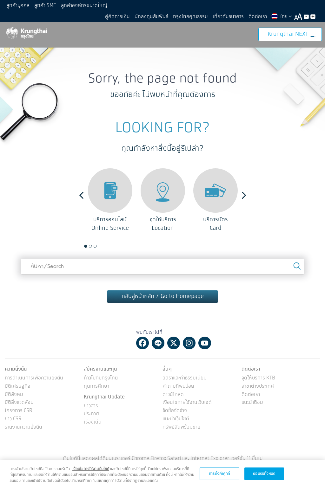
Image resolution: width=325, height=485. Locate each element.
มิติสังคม (14, 394)
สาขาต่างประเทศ (258, 386)
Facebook (142, 343)
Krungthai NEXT (291, 34)
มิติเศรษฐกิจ (17, 386)
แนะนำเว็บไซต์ (175, 419)
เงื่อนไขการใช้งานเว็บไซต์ (187, 402)
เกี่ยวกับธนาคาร (228, 16)
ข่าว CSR (13, 419)
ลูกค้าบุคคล (18, 5)
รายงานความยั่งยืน (23, 427)
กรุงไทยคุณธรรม (190, 16)
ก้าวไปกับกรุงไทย (101, 378)
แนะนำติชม (252, 402)
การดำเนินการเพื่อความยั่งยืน (34, 378)
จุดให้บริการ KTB (258, 378)
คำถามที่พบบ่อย (178, 386)
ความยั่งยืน (16, 369)
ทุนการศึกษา (96, 386)
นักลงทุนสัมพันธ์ (151, 16)
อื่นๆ (167, 369)
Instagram (189, 343)
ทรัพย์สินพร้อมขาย (181, 427)
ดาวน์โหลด (173, 394)
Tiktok (220, 343)
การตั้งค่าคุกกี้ (219, 476)
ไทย (281, 16)
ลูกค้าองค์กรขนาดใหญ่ (84, 5)
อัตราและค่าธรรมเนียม (184, 378)
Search (297, 266)
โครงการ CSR (18, 411)
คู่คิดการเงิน (117, 16)
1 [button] (85, 246)
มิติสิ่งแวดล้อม (19, 402)
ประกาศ (91, 414)
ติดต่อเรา (258, 16)
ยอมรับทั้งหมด (264, 476)
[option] (110, 200)
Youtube (204, 343)
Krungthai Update (104, 397)
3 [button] (95, 246)
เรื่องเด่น (93, 422)
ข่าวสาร (91, 406)
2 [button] (90, 246)
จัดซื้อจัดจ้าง (174, 411)
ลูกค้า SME (45, 5)
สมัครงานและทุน (100, 369)
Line (158, 343)
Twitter (173, 343)
